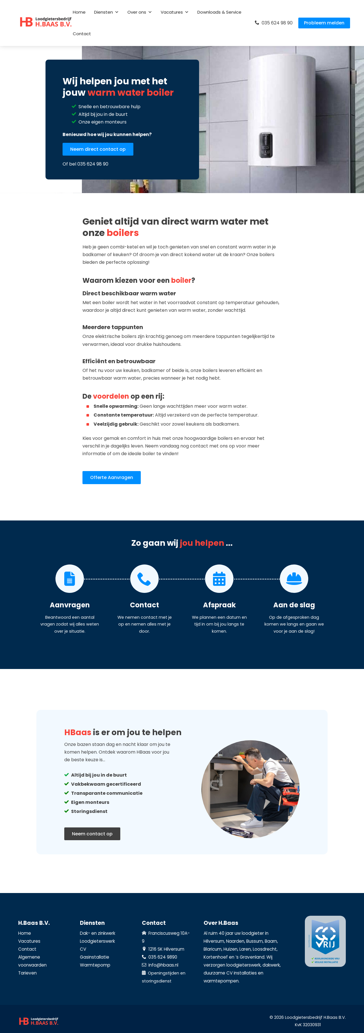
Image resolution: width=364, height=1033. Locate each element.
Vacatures (175, 12)
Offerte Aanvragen (111, 477)
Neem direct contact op (98, 149)
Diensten (106, 12)
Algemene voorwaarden (32, 961)
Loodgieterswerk (97, 941)
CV (83, 949)
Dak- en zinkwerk (97, 933)
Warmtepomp (95, 965)
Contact (82, 34)
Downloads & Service (219, 12)
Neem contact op (92, 834)
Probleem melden (324, 23)
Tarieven (27, 973)
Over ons (139, 12)
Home (79, 12)
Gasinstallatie (94, 957)
